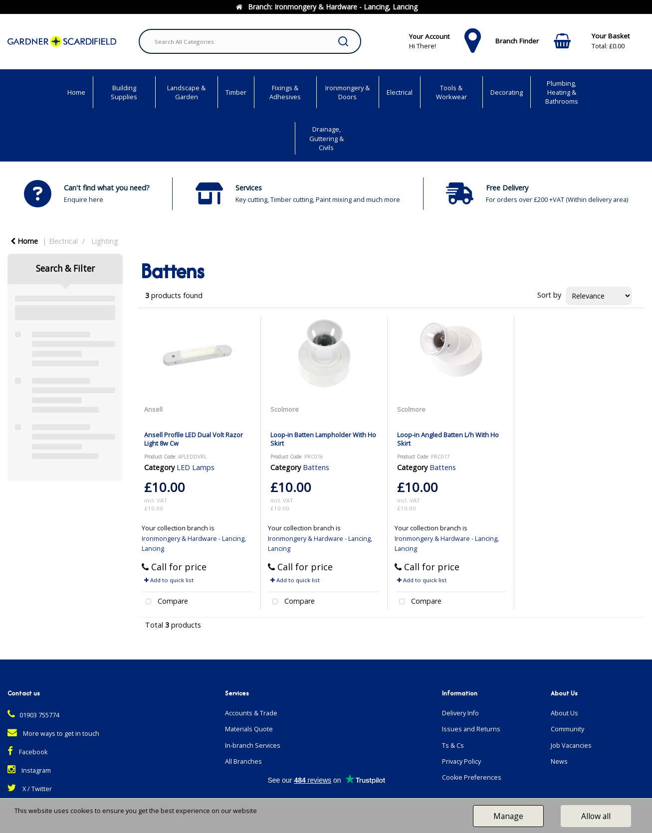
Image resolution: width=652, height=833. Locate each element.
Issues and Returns (471, 729)
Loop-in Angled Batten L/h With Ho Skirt (448, 439)
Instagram (29, 770)
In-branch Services (252, 745)
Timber (235, 92)
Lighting (104, 241)
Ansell (153, 409)
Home (76, 92)
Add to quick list (169, 580)
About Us (564, 713)
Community (567, 729)
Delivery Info (460, 713)
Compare (165, 602)
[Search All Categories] (250, 41)
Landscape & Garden (186, 92)
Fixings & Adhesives (285, 92)
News (559, 761)
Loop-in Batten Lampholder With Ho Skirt (323, 439)
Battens (316, 467)
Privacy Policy (461, 761)
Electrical (400, 92)
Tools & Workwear (451, 92)
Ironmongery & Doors (347, 92)
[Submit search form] (343, 41)
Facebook (27, 752)
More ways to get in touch (53, 733)
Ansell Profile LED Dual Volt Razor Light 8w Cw (193, 439)
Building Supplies (124, 92)
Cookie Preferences (471, 777)
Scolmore (284, 409)
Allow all (596, 816)
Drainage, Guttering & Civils (326, 138)
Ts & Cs (453, 745)
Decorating (506, 92)
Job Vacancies (571, 745)
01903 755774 (33, 715)
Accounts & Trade (251, 713)
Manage (508, 816)
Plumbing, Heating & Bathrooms (561, 92)
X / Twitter (29, 789)
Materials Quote (249, 729)
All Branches (243, 761)
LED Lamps (196, 467)
